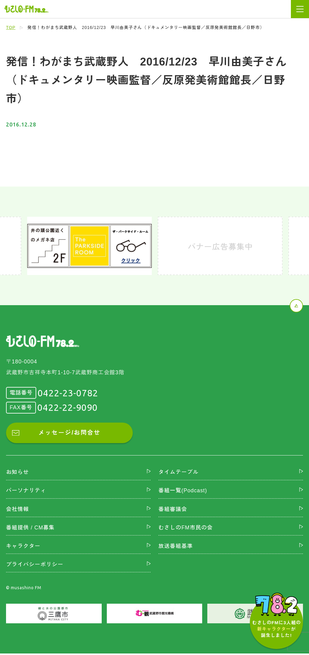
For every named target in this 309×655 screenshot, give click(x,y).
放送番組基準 (175, 547)
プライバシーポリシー (34, 566)
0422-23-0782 (68, 393)
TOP (11, 27)
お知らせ (17, 473)
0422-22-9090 (67, 407)
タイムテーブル (178, 473)
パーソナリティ (26, 491)
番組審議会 (172, 510)
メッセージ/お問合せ (69, 433)
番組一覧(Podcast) (182, 491)
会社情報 (17, 510)
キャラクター (23, 547)
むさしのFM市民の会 (185, 528)
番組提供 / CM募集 (30, 528)
